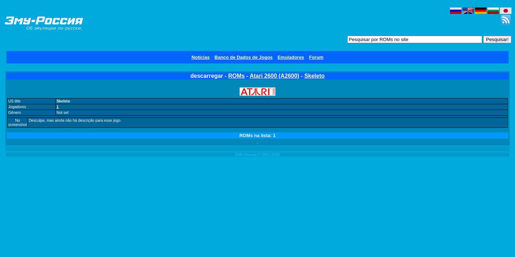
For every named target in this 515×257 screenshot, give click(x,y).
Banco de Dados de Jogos (244, 57)
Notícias (201, 57)
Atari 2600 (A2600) (274, 76)
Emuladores (291, 57)
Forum (316, 57)
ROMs (236, 76)
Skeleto (314, 76)
